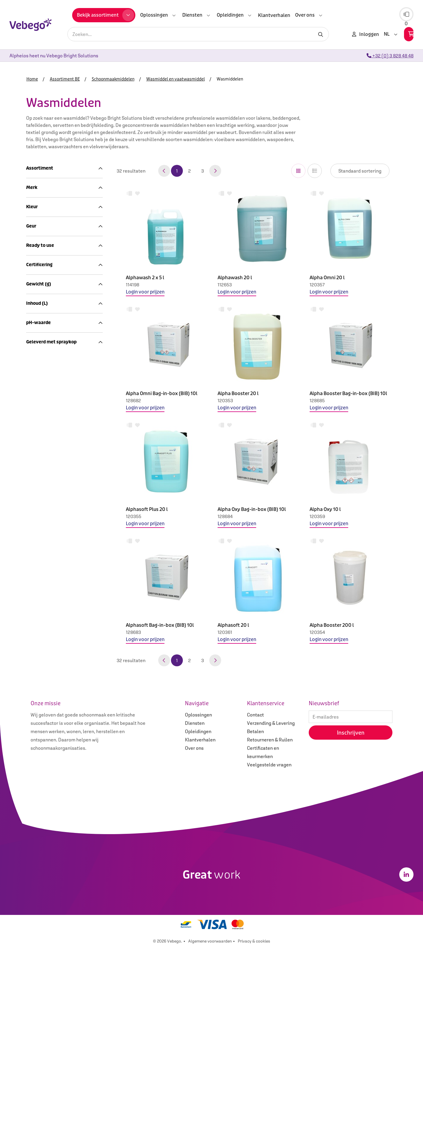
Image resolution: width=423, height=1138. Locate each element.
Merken (41, 358)
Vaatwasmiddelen (60, 251)
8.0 (32, 645)
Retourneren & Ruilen (270, 929)
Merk (64, 376)
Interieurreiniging (55, 201)
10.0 (34, 736)
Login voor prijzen (145, 292)
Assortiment (64, 168)
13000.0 (38, 673)
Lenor (35, 408)
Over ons (194, 937)
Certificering (64, 597)
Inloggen (365, 34)
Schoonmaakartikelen (56, 187)
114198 (132, 284)
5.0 (32, 729)
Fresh (35, 528)
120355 (133, 516)
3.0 (32, 722)
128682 (133, 400)
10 (31, 793)
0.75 (34, 715)
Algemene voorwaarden (210, 1130)
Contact (255, 904)
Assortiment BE (46, 179)
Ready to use (64, 560)
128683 (133, 632)
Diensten (195, 913)
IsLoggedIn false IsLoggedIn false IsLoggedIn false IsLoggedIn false (359, 171)
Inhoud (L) (64, 704)
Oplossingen (198, 904)
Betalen (255, 921)
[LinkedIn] (406, 1064)
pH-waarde (64, 774)
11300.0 (37, 666)
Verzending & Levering (271, 913)
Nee (33, 571)
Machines (43, 315)
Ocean (36, 416)
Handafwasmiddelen (62, 272)
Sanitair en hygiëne (54, 336)
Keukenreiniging (54, 279)
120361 (225, 632)
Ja (32, 579)
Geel (34, 472)
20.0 (34, 659)
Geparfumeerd (45, 535)
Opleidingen (198, 921)
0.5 (32, 785)
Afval (38, 350)
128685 (317, 400)
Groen (35, 479)
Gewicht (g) (64, 633)
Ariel (34, 394)
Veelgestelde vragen (269, 954)
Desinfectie (49, 222)
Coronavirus (46, 343)
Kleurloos (39, 486)
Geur (64, 517)
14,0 (33, 807)
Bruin (35, 465)
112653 (225, 284)
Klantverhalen (200, 929)
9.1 (32, 652)
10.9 (33, 800)
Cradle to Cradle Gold (52, 608)
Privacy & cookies (254, 1130)
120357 (317, 284)
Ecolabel (38, 615)
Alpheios (39, 387)
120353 (225, 400)
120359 (317, 516)
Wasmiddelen (55, 244)
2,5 (32, 814)
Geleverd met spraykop (64, 844)
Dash (35, 401)
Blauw (36, 457)
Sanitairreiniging (55, 208)
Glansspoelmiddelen (62, 265)
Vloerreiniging (52, 215)
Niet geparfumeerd (49, 542)
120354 (317, 632)
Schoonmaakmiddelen (57, 194)
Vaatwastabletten (59, 258)
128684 (225, 516)
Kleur (64, 446)
